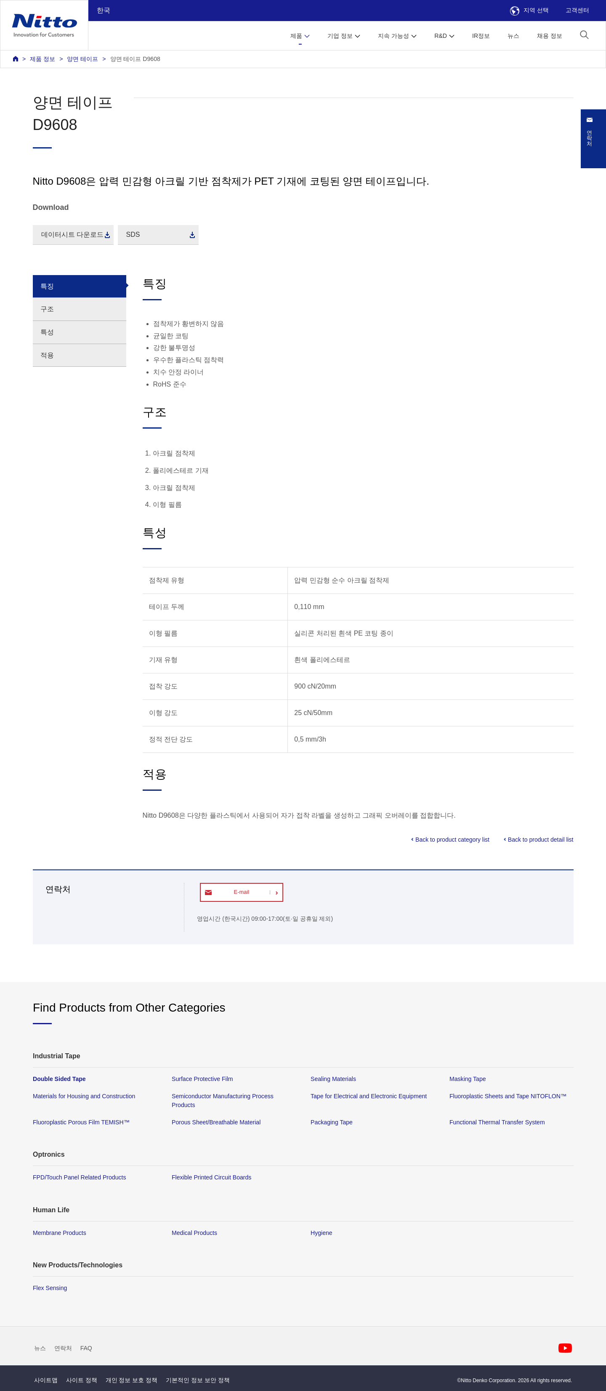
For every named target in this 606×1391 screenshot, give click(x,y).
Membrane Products (59, 1232)
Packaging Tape (332, 1122)
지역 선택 (529, 10)
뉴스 (513, 35)
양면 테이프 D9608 (135, 59)
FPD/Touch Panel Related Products (79, 1177)
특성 (47, 332)
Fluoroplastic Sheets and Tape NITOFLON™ (507, 1096)
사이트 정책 (81, 1380)
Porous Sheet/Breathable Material (216, 1122)
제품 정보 (42, 59)
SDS (133, 234)
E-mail (241, 892)
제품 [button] (296, 35)
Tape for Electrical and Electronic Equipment (369, 1096)
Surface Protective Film (202, 1079)
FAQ (86, 1348)
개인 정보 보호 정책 (132, 1380)
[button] (584, 34)
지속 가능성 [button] (393, 35)
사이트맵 (46, 1380)
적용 (47, 355)
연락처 (63, 1348)
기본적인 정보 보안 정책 (198, 1380)
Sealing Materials (333, 1079)
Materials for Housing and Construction (84, 1096)
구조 (47, 309)
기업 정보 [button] (340, 35)
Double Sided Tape (59, 1079)
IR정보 (481, 35)
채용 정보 (549, 35)
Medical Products (194, 1232)
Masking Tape (467, 1079)
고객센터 (577, 10)
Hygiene (321, 1232)
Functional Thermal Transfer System (497, 1122)
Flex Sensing (50, 1288)
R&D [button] (440, 35)
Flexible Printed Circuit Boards (211, 1177)
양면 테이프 (82, 59)
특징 (47, 286)
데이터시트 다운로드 (72, 234)
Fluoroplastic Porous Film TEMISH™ (81, 1122)
